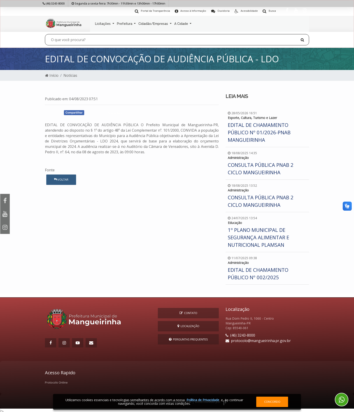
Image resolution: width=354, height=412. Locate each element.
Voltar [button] (61, 178)
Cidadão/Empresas (153, 23)
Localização (188, 324)
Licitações (103, 23)
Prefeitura (125, 23)
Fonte (50, 167)
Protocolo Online (56, 380)
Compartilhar (74, 110)
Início (51, 73)
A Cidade (181, 23)
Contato (188, 311)
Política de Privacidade (202, 400)
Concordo (272, 402)
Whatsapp (115, 111)
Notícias (70, 73)
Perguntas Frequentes (188, 337)
